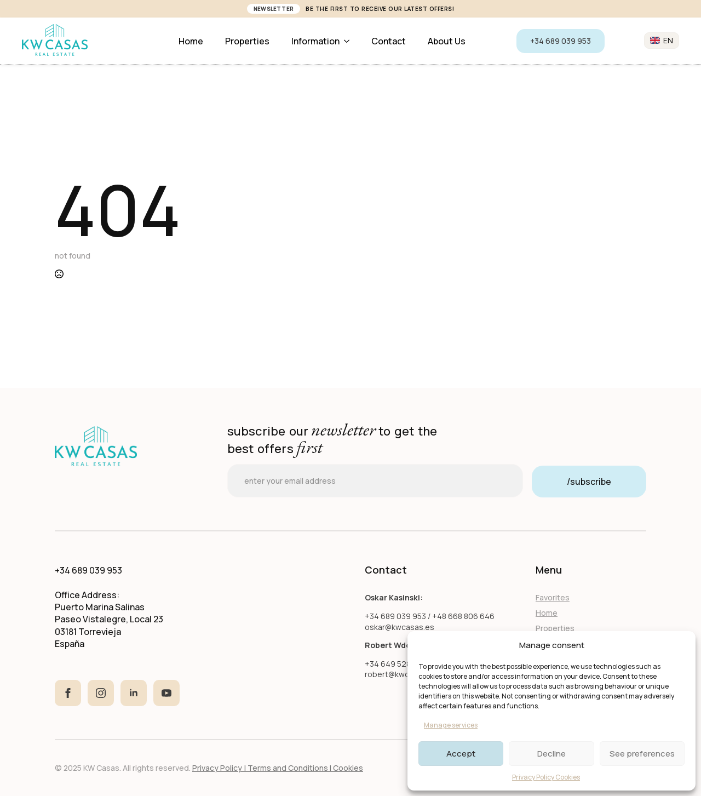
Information (315, 41)
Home (191, 41)
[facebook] (68, 693)
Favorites (553, 597)
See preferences (642, 753)
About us (447, 41)
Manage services (451, 725)
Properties (247, 41)
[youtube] (166, 693)
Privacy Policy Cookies (546, 777)
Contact (388, 41)
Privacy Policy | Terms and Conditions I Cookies (277, 768)
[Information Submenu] (350, 41)
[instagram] (101, 693)
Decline (551, 753)
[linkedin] (133, 693)
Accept (460, 753)
